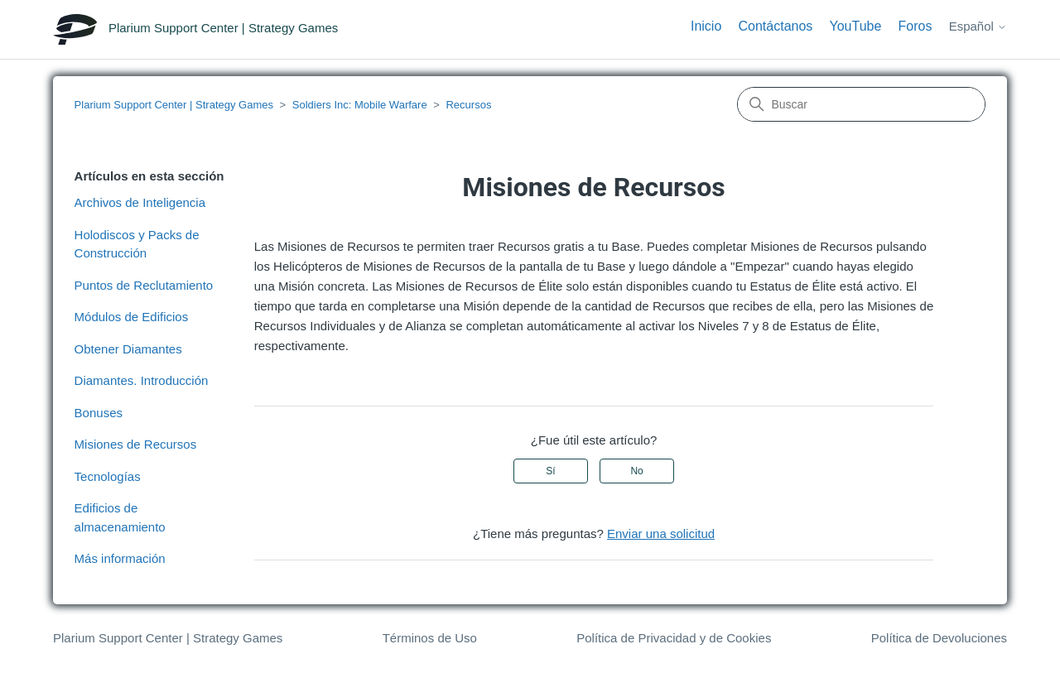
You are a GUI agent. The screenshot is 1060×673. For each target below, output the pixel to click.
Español (978, 26)
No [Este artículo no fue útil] (636, 471)
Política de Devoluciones (939, 638)
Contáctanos (775, 26)
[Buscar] (861, 104)
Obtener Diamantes (128, 349)
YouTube (856, 26)
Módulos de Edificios (132, 317)
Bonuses (99, 413)
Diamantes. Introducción (142, 380)
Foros (915, 26)
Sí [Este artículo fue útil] (550, 471)
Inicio (706, 26)
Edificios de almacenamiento (120, 517)
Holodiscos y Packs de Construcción (137, 244)
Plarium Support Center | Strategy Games (174, 105)
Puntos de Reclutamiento (144, 285)
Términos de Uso (430, 638)
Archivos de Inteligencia (140, 202)
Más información (120, 558)
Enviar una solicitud (661, 533)
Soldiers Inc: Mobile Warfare (359, 105)
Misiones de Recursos (136, 444)
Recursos (468, 105)
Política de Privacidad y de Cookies (673, 638)
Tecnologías (108, 476)
